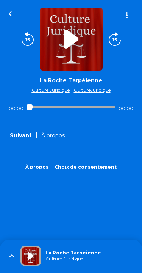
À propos (36, 167)
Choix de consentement (86, 167)
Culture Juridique (51, 90)
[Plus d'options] (126, 15)
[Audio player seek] (71, 107)
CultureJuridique (92, 90)
